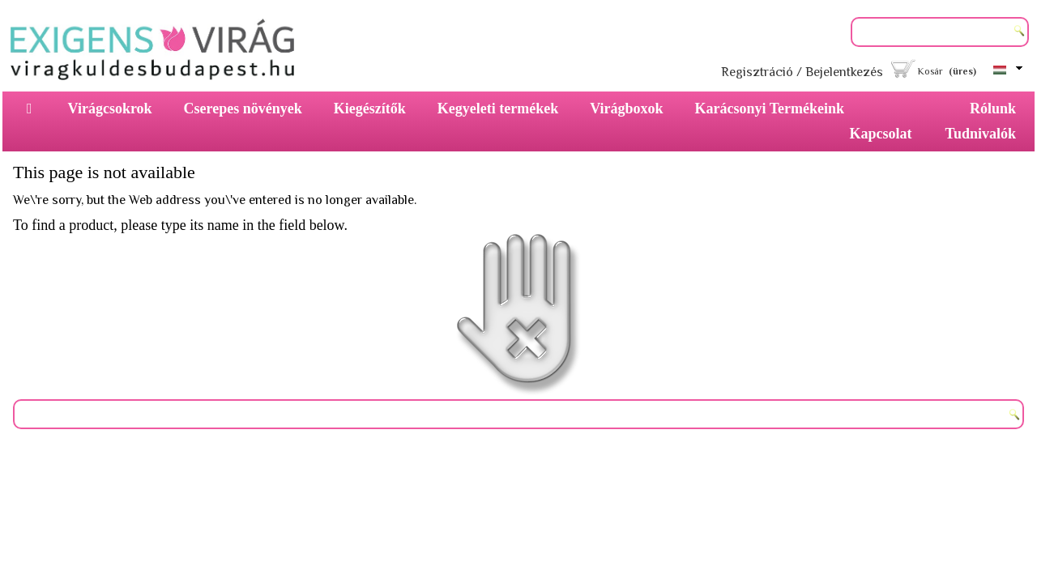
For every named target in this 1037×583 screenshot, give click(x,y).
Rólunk (993, 108)
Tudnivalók (980, 134)
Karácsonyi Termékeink (770, 108)
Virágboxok (626, 108)
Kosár (930, 71)
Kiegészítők (370, 108)
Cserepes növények (243, 108)
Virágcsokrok (110, 108)
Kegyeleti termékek (497, 108)
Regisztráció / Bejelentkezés (802, 72)
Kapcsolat (881, 134)
